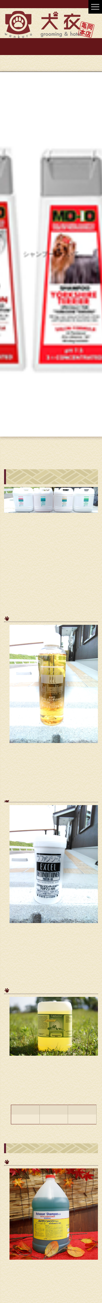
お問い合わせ (51, 50)
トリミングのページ (63, 448)
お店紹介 (51, 43)
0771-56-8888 (74, 61)
